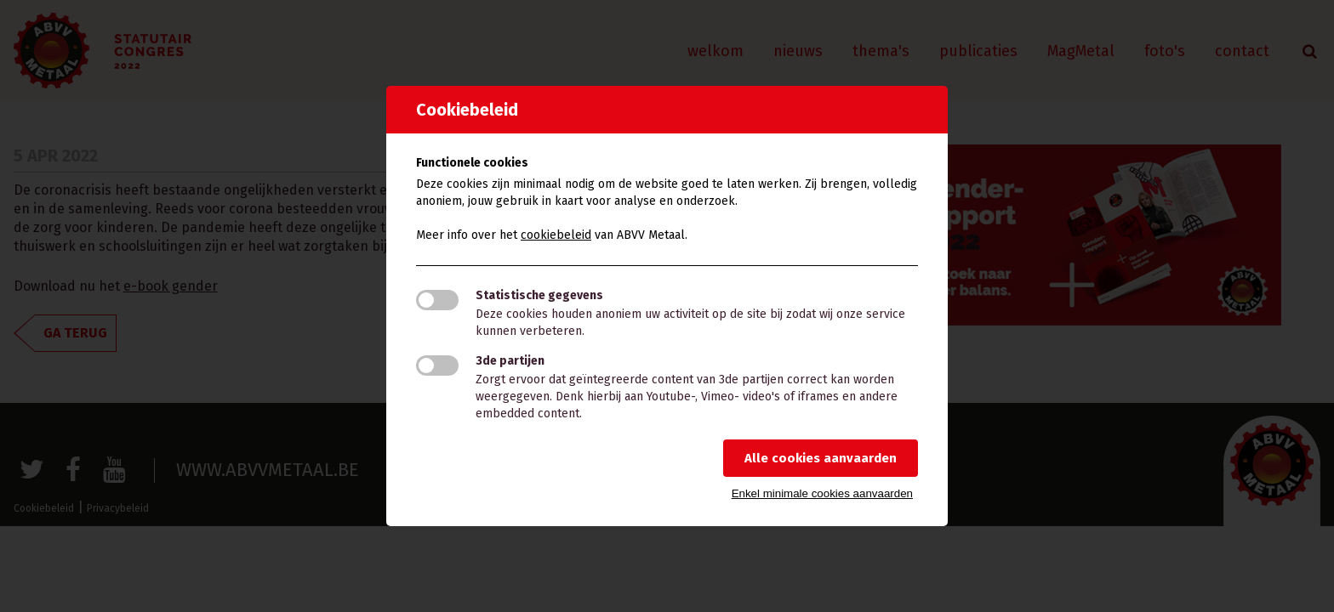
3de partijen (510, 361)
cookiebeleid (556, 235)
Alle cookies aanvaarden (820, 458)
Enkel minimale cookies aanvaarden (822, 493)
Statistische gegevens (539, 295)
